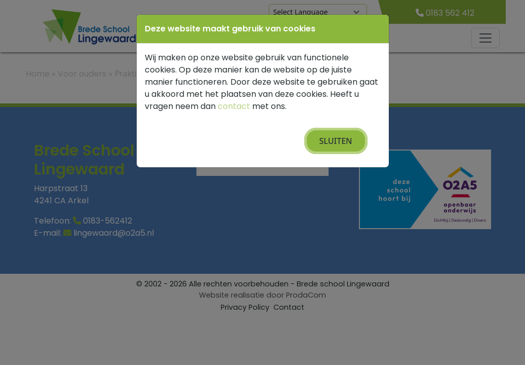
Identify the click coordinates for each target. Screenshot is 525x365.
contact (234, 106)
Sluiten (335, 141)
